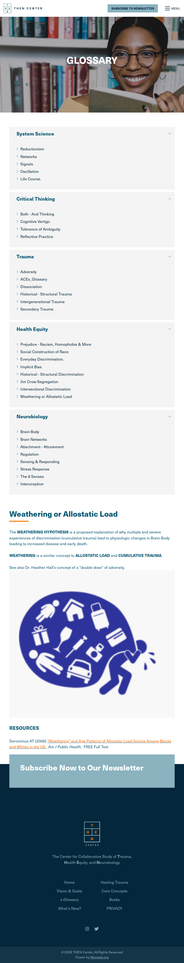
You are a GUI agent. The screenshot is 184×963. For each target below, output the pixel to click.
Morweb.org (99, 957)
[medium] (87, 929)
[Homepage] (92, 833)
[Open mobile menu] (172, 8)
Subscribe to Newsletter (132, 8)
